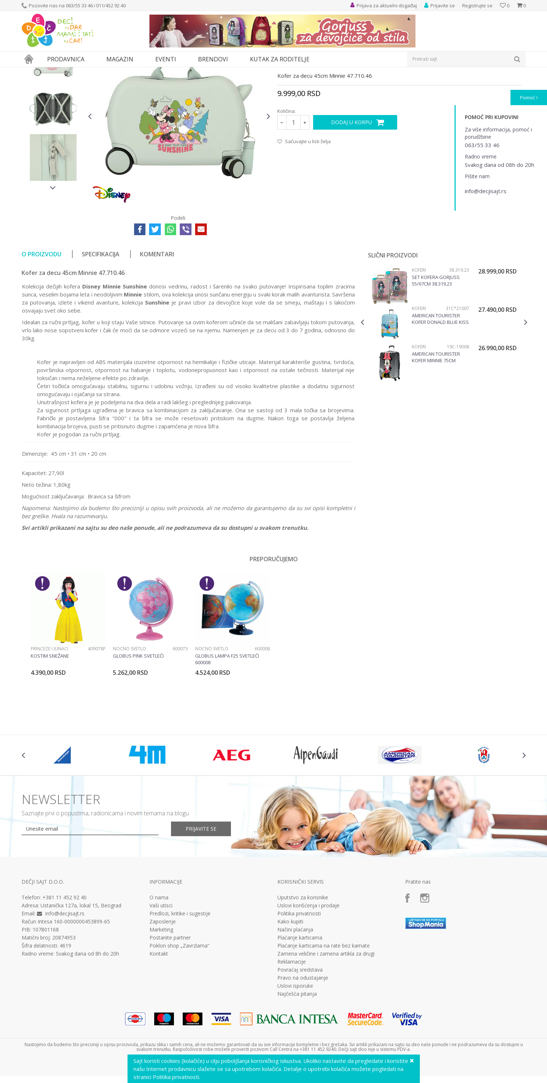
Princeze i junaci (49, 716)
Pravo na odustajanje (302, 1045)
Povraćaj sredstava (300, 1037)
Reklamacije (291, 1029)
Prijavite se (201, 895)
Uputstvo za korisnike (302, 965)
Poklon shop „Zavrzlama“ (179, 1013)
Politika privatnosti (299, 981)
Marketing (161, 997)
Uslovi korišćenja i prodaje (308, 973)
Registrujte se (477, 5)
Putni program (85, 72)
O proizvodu (41, 321)
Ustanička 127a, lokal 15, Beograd (81, 972)
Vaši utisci (160, 973)
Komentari (157, 321)
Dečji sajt (31, 72)
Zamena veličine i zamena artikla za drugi (326, 1021)
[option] (53, 127)
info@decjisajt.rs (64, 980)
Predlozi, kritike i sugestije (179, 981)
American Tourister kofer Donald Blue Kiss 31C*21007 (440, 386)
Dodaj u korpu (351, 189)
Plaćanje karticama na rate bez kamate (323, 1013)
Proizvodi (55, 72)
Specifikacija (100, 321)
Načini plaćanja (295, 997)
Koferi (111, 72)
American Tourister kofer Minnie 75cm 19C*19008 (436, 424)
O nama (158, 965)
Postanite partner (170, 1005)
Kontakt (158, 1021)
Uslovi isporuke (295, 1053)
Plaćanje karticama (299, 1005)
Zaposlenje (162, 989)
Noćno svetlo (129, 716)
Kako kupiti (290, 989)
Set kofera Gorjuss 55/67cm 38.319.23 (436, 347)
